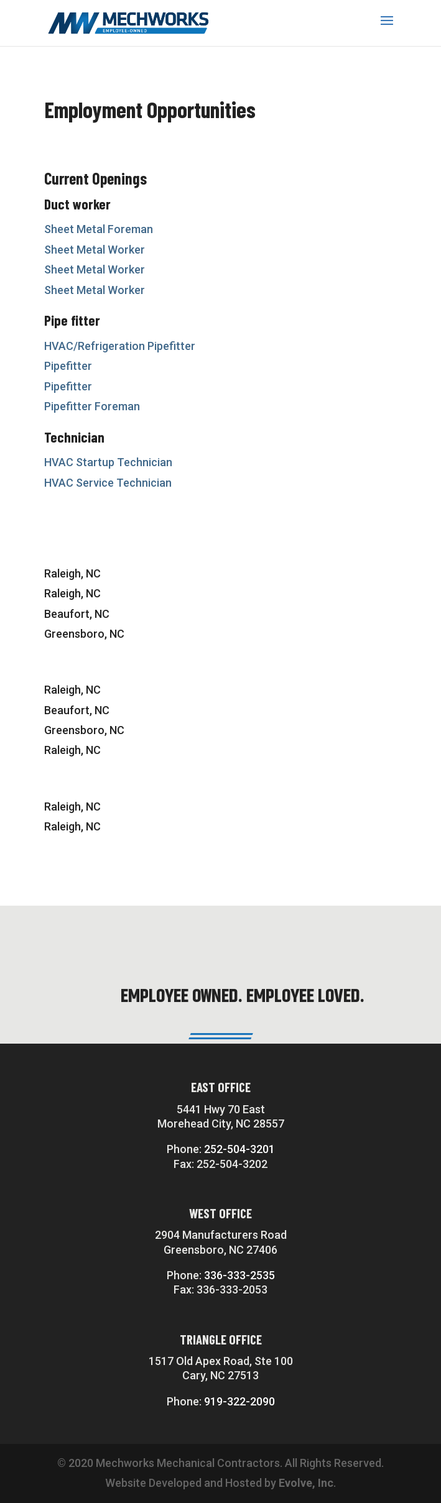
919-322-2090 (239, 1401)
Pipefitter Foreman (92, 406)
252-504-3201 (239, 1149)
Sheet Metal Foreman (98, 229)
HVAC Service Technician (108, 482)
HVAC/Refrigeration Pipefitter (119, 345)
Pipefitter (68, 365)
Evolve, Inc (306, 1482)
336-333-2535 (239, 1275)
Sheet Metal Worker (94, 249)
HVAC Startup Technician (108, 462)
